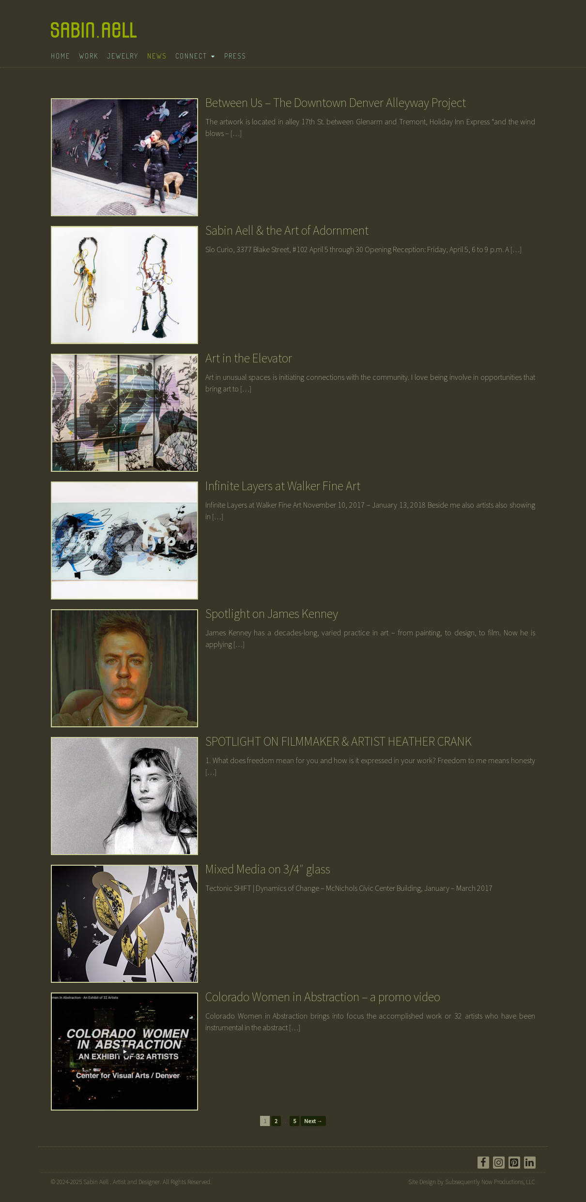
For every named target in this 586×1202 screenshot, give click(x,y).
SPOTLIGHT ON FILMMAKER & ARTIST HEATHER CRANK (338, 741)
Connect (191, 56)
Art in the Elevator (248, 358)
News (157, 56)
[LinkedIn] (530, 1163)
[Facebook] (483, 1163)
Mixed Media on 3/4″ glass (267, 869)
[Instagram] (499, 1163)
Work (88, 56)
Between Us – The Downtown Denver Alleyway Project (335, 102)
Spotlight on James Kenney (271, 613)
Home (60, 56)
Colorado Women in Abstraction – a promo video (322, 997)
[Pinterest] (514, 1163)
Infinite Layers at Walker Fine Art (282, 486)
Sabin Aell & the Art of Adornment (287, 230)
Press (235, 56)
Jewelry (123, 56)
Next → (313, 1121)
